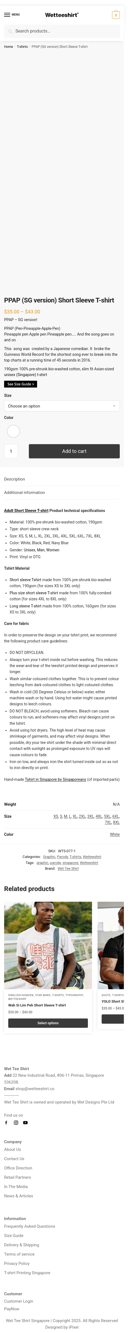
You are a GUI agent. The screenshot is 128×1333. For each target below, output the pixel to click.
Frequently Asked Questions (29, 1226)
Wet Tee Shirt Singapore (27, 1320)
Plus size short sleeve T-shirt (34, 593)
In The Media (16, 1186)
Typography (74, 995)
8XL (116, 822)
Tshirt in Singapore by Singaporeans (55, 779)
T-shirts (22, 47)
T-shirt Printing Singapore (27, 1272)
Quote (106, 995)
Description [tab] (14, 479)
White (115, 834)
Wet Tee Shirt (68, 868)
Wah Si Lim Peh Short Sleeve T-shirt (37, 1005)
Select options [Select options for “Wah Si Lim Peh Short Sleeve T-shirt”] (48, 1023)
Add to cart (74, 451)
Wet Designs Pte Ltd (95, 1102)
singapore (70, 863)
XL (75, 816)
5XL (107, 816)
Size (8, 395)
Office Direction (18, 1168)
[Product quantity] (11, 451)
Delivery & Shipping (21, 1244)
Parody (62, 857)
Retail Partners (17, 1177)
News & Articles (18, 1196)
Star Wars (43, 995)
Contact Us (14, 1158)
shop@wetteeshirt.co (34, 1088)
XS (56, 816)
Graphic (49, 857)
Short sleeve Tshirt (25, 580)
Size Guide (13, 1235)
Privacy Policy (16, 1263)
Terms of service (19, 1254)
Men (40, 550)
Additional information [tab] (24, 492)
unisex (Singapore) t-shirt (25, 374)
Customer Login (18, 1301)
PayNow (11, 1308)
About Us (12, 1149)
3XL (90, 816)
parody (55, 863)
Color (8, 417)
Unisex (29, 550)
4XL (99, 816)
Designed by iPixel (62, 1327)
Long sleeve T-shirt (25, 606)
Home (8, 47)
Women (52, 550)
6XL (115, 816)
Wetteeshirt (92, 857)
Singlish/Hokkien (21, 995)
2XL (82, 816)
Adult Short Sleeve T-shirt (26, 510)
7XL (108, 822)
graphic (42, 863)
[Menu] (12, 15)
